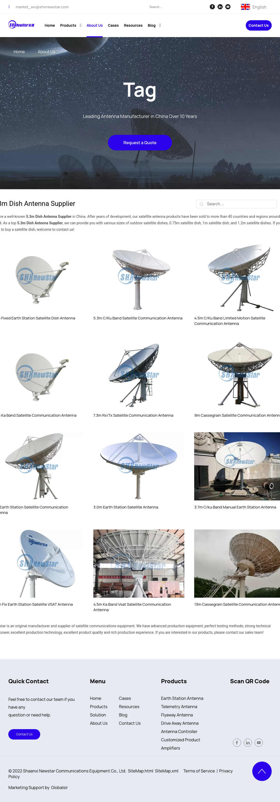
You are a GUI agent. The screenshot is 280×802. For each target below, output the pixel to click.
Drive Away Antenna (180, 723)
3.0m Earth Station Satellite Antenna (125, 507)
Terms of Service (199, 771)
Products (98, 706)
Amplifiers (170, 748)
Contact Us (259, 25)
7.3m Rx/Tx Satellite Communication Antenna (133, 415)
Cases (125, 698)
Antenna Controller (179, 731)
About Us (99, 723)
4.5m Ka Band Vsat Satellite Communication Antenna (132, 607)
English (259, 6)
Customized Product (180, 740)
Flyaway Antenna (177, 715)
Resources (129, 706)
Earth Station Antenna (182, 698)
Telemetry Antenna (179, 706)
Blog (123, 715)
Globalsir (59, 787)
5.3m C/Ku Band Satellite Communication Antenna (138, 318)
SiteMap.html (140, 771)
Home (95, 698)
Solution (98, 715)
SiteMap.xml (166, 771)
